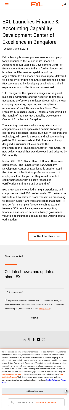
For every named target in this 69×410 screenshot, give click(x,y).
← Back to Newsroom (47, 236)
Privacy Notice (44, 308)
